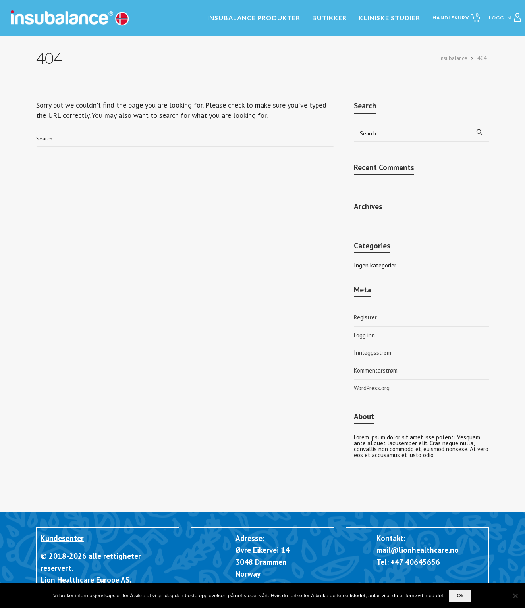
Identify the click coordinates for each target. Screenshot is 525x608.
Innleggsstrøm (372, 352)
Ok (460, 595)
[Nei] (515, 596)
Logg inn (364, 335)
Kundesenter (62, 538)
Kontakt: (390, 538)
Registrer (365, 317)
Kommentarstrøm (376, 370)
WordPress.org (372, 388)
